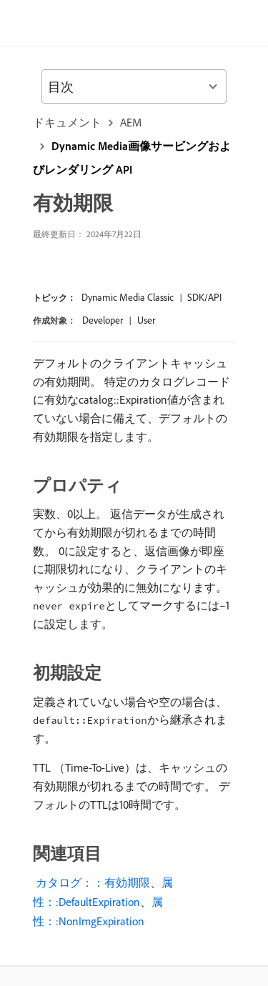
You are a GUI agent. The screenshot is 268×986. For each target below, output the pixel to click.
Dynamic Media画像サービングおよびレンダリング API (132, 157)
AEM (131, 122)
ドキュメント (67, 122)
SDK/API (204, 297)
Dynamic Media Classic (127, 297)
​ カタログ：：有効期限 (91, 882)
